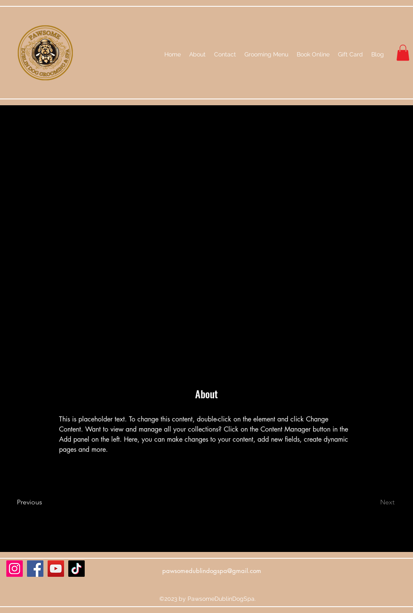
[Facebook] (35, 568)
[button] (403, 53)
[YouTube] (56, 568)
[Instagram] (14, 568)
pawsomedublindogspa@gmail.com (211, 571)
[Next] (371, 502)
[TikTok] (76, 568)
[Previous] (41, 502)
